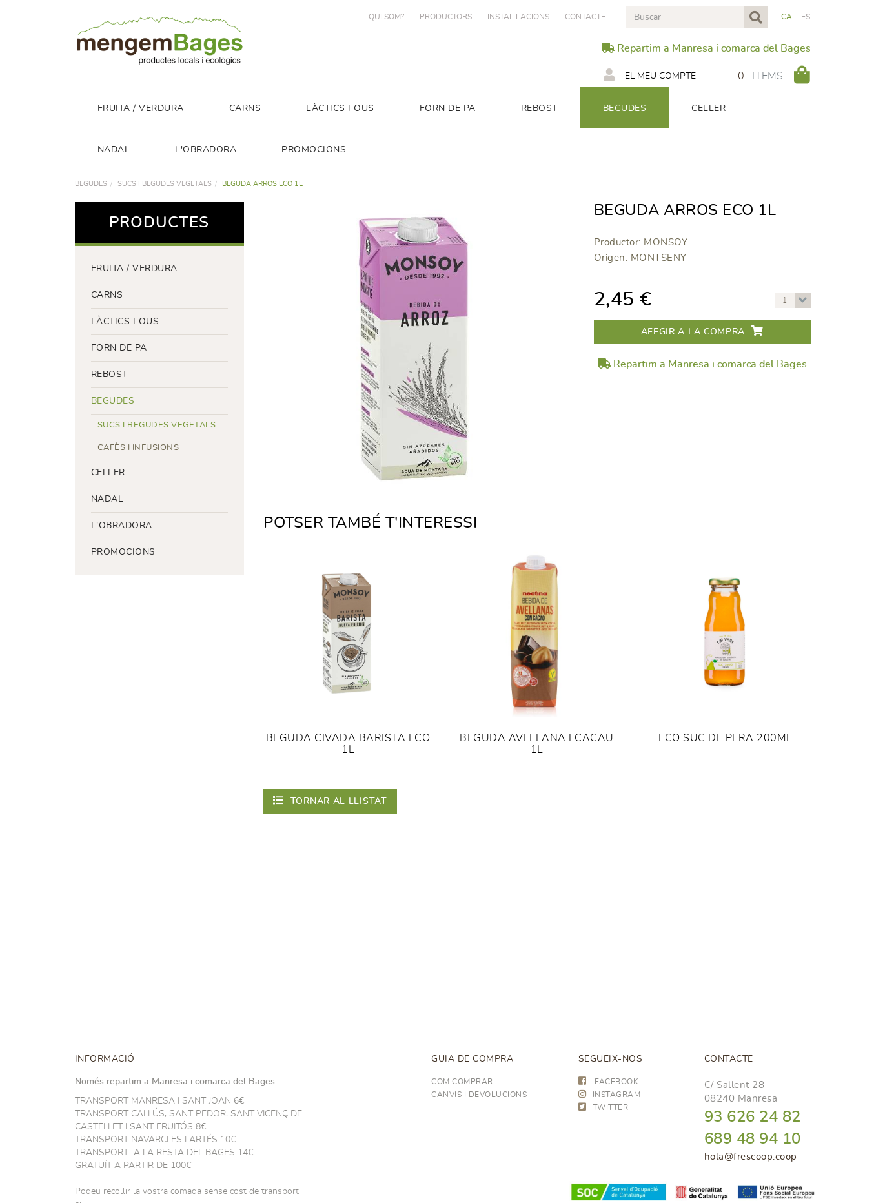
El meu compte (650, 74)
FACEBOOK (608, 1081)
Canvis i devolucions (479, 1094)
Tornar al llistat (330, 800)
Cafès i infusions (138, 448)
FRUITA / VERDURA (134, 268)
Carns (107, 295)
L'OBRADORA (121, 525)
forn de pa (119, 348)
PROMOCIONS (123, 552)
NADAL (107, 499)
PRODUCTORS (446, 17)
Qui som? (386, 17)
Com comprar (462, 1081)
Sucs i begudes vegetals (164, 183)
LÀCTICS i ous (125, 321)
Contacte (585, 17)
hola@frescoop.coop (750, 1157)
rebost (109, 374)
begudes (91, 183)
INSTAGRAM (609, 1094)
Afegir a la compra (702, 330)
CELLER (108, 472)
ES (806, 17)
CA (787, 17)
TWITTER (603, 1107)
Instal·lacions (518, 17)
